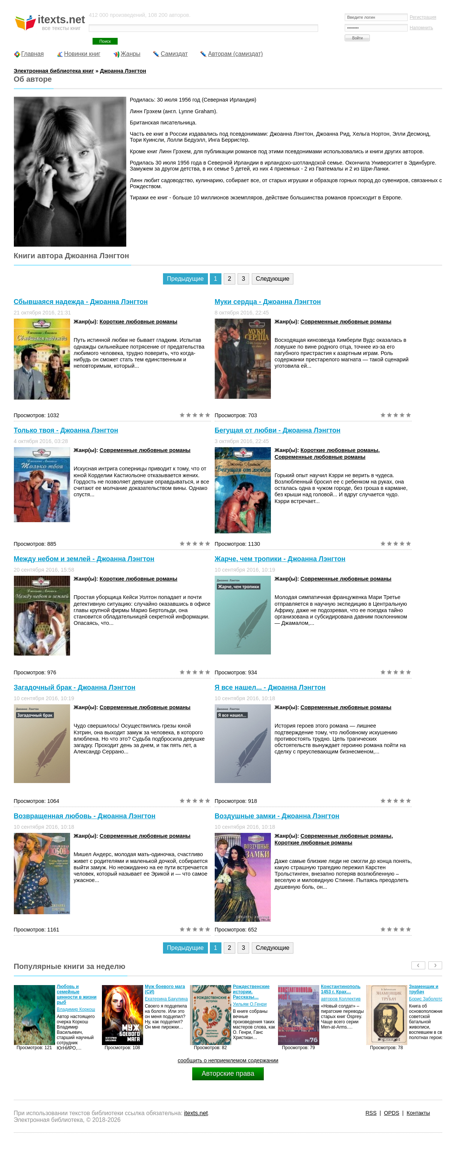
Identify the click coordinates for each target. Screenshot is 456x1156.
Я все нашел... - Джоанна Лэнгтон (270, 687)
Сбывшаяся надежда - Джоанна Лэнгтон (81, 301)
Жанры (131, 54)
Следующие (273, 279)
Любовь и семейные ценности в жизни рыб (77, 994)
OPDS (391, 1113)
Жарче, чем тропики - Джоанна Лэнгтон (280, 559)
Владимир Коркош (76, 1009)
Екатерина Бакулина (166, 999)
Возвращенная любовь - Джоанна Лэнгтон (84, 816)
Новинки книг (82, 54)
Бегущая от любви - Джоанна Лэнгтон (278, 430)
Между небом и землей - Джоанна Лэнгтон (84, 559)
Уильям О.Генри (250, 1004)
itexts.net (196, 1113)
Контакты (418, 1113)
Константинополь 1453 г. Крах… (341, 989)
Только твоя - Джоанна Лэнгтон (66, 430)
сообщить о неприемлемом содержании (228, 1060)
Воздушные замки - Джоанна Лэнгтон (277, 816)
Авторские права (228, 1073)
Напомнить (421, 27)
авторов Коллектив (341, 999)
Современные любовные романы (346, 322)
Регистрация (423, 17)
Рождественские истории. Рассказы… (251, 992)
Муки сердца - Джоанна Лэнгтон (268, 301)
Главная (32, 54)
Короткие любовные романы (138, 322)
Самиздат (174, 54)
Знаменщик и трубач (423, 989)
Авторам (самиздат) (235, 54)
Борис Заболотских (429, 999)
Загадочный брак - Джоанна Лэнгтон (75, 687)
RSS (371, 1113)
